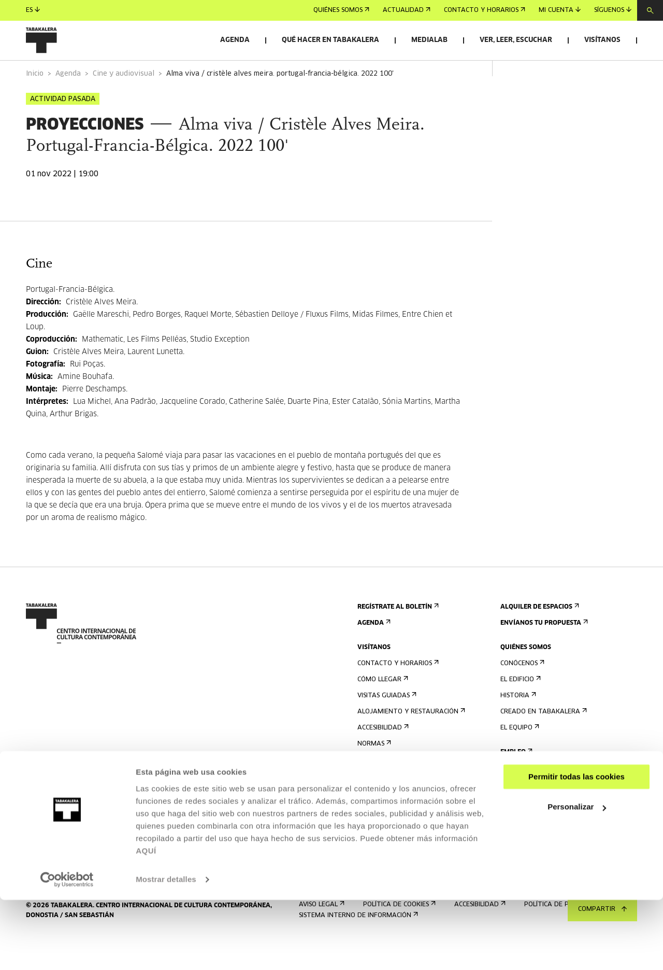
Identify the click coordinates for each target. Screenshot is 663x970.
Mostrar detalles (166, 949)
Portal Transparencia (541, 813)
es (33, 10)
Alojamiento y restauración (410, 740)
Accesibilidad (382, 756)
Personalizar (576, 877)
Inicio (35, 103)
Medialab (429, 40)
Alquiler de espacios (538, 635)
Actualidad (406, 10)
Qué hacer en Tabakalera (330, 40)
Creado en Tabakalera (542, 740)
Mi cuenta (560, 10)
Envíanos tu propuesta (543, 652)
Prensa (372, 813)
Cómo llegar (381, 708)
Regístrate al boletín (397, 635)
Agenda (235, 40)
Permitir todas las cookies (576, 846)
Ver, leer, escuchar (516, 40)
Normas (373, 772)
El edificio (519, 708)
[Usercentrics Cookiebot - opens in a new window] (67, 950)
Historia (517, 724)
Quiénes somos (341, 10)
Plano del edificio (390, 788)
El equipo (518, 756)
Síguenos (612, 10)
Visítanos (602, 40)
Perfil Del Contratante (543, 797)
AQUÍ (146, 921)
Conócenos (521, 692)
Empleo (515, 781)
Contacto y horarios (484, 10)
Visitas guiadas (385, 724)
